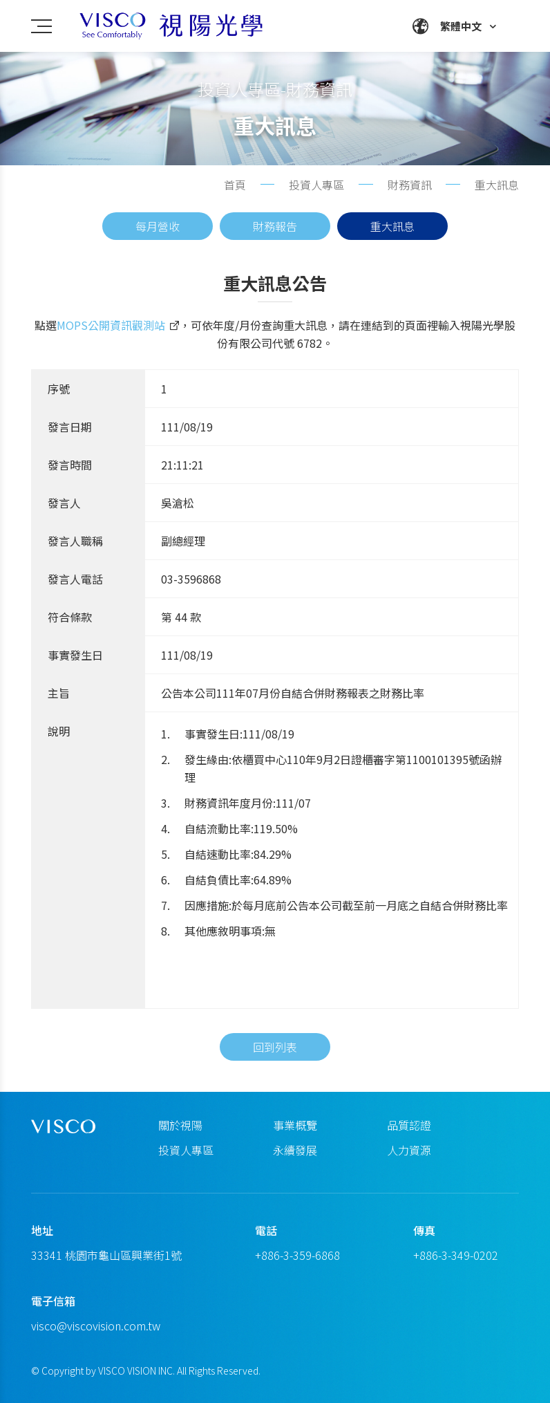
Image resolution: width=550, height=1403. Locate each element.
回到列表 (275, 1068)
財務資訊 (410, 184)
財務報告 (275, 226)
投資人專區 (186, 1150)
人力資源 (409, 1150)
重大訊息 (392, 226)
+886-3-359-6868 (297, 1255)
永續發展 (295, 1150)
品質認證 (409, 1125)
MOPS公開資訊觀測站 (111, 330)
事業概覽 (295, 1125)
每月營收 (157, 226)
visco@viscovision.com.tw (95, 1325)
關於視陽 (180, 1125)
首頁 (235, 184)
